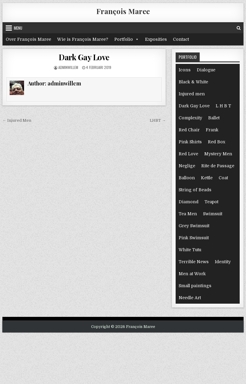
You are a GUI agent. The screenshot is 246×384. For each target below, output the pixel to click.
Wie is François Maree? (82, 39)
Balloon (187, 177)
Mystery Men (218, 153)
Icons (185, 69)
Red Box (216, 141)
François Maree (123, 11)
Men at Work (192, 273)
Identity (223, 261)
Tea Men (188, 213)
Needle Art (190, 297)
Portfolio (126, 39)
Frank (212, 129)
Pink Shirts (190, 141)
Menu (18, 28)
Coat (223, 177)
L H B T (223, 105)
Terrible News (194, 261)
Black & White (193, 81)
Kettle (207, 177)
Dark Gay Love (84, 57)
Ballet (214, 117)
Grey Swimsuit (194, 225)
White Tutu (190, 249)
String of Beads (195, 189)
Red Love (188, 153)
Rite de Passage (217, 165)
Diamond (188, 201)
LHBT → (158, 120)
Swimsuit (212, 213)
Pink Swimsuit (194, 237)
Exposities (156, 39)
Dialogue (206, 69)
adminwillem (68, 67)
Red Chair (189, 129)
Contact (181, 39)
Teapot (211, 201)
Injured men (192, 93)
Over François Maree (28, 39)
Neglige (187, 165)
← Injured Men (16, 120)
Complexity (190, 117)
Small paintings (195, 285)
